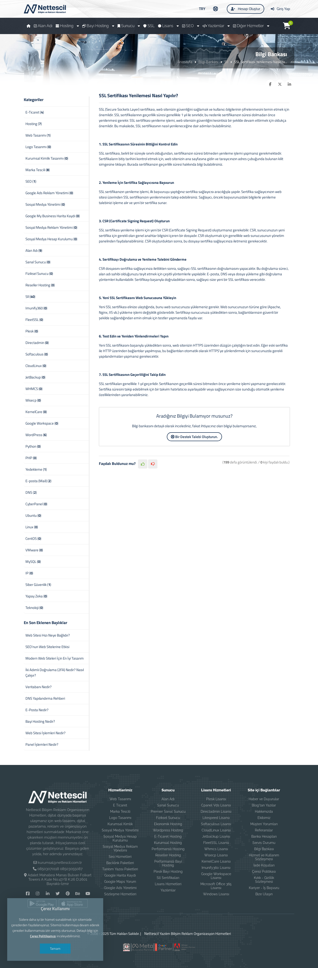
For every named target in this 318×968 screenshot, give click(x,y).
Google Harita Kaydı (120, 875)
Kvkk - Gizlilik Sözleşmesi (264, 880)
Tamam (55, 948)
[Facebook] (27, 893)
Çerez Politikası (264, 871)
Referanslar (264, 830)
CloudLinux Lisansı (216, 830)
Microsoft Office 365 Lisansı (216, 886)
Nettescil (150, 933)
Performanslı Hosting (168, 849)
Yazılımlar (168, 890)
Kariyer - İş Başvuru (264, 888)
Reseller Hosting (168, 855)
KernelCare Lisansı (216, 861)
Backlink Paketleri (120, 863)
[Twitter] (57, 893)
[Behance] (78, 893)
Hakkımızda (264, 811)
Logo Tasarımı (120, 818)
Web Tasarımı (120, 799)
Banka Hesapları (264, 836)
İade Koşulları (264, 865)
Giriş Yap (280, 9)
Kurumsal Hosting (168, 843)
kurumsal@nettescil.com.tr (60, 862)
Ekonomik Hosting (168, 824)
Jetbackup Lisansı (216, 836)
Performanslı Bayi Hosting (168, 863)
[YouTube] (87, 893)
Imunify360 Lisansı (216, 868)
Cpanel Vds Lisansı (216, 805)
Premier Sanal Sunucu (168, 811)
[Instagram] (38, 893)
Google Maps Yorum (120, 882)
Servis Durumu (263, 843)
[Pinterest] (68, 893)
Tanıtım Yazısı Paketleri (120, 869)
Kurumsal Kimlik (120, 824)
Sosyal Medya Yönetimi (120, 830)
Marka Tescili (120, 811)
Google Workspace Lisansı (216, 876)
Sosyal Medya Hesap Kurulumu (120, 838)
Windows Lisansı (216, 894)
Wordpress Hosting (168, 830)
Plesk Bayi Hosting (168, 871)
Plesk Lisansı (216, 799)
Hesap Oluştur (245, 9)
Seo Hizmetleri (120, 857)
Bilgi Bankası (208, 62)
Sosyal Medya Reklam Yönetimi (120, 848)
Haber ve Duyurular (264, 799)
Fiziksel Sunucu (168, 818)
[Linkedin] (48, 893)
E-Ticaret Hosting (168, 836)
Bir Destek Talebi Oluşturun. (194, 436)
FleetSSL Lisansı (216, 843)
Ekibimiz (264, 818)
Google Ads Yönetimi (120, 888)
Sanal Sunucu (168, 805)
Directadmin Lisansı (216, 811)
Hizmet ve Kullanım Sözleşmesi (264, 857)
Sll (226, 62)
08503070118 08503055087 (60, 869)
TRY (202, 9)
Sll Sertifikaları (168, 878)
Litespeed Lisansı (216, 818)
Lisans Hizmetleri (168, 884)
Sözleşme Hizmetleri (120, 894)
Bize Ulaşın (264, 894)
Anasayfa (185, 62)
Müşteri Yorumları (264, 824)
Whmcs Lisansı (216, 849)
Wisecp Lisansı (216, 855)
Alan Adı (168, 799)
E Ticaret (120, 805)
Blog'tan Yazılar (264, 805)
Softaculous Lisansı (216, 824)
